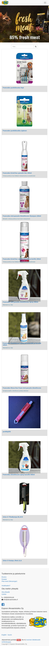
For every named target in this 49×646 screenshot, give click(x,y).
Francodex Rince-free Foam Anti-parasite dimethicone (22, 388)
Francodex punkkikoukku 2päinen (15, 131)
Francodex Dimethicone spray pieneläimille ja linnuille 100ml (22, 344)
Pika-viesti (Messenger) (9, 581)
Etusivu (4, 577)
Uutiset (4, 594)
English (4, 635)
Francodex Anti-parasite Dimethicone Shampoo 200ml (22, 216)
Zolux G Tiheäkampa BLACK (13, 517)
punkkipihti (7, 431)
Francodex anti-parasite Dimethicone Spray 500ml (20, 302)
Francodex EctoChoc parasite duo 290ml (17, 173)
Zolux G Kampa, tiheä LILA (12, 560)
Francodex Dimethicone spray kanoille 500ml (19, 474)
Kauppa (4, 579)
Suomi (10, 635)
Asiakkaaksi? (6, 585)
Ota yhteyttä (6, 592)
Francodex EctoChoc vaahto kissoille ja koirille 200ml (22, 259)
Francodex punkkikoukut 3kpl (13, 88)
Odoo (18, 640)
